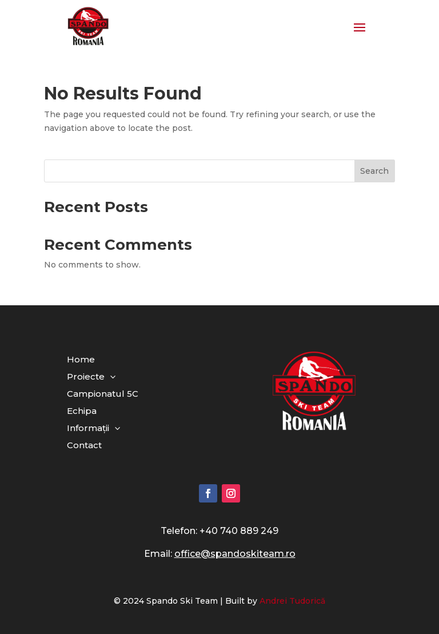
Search (374, 171)
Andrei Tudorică (292, 601)
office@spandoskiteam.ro (235, 553)
